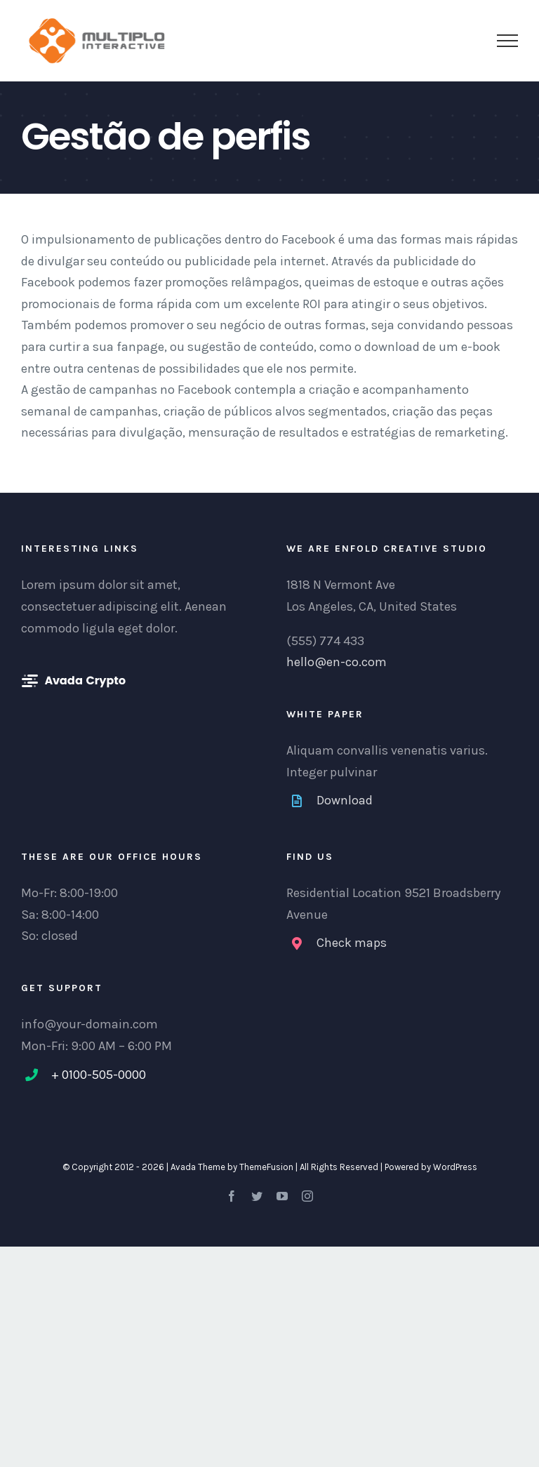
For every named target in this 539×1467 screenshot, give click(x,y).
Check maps (352, 942)
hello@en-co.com (336, 662)
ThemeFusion (266, 1167)
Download (345, 800)
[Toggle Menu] (507, 40)
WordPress (455, 1167)
